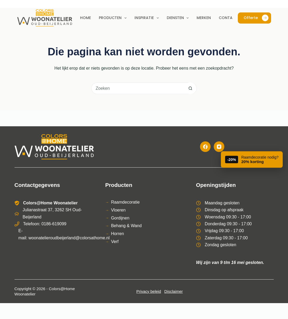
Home (85, 17)
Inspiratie (147, 18)
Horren (117, 233)
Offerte (256, 18)
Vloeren (118, 210)
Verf (114, 241)
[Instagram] (219, 146)
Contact (228, 17)
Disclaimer (173, 291)
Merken (204, 17)
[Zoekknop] (190, 88)
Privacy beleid (148, 291)
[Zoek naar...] (138, 88)
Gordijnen (120, 218)
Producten (114, 18)
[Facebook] (205, 146)
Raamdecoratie (125, 202)
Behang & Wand (126, 225)
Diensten (179, 18)
